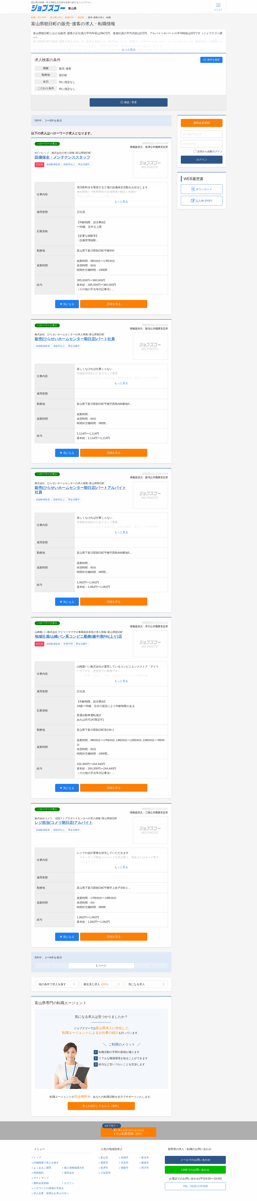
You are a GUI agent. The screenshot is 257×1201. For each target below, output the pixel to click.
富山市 (104, 1157)
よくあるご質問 (42, 1167)
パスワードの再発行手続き (49, 1188)
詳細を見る (114, 303)
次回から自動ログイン (208, 151)
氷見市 (124, 1162)
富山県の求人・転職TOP (62, 17)
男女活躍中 (84, 164)
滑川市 (145, 1167)
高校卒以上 (69, 164)
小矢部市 (106, 1173)
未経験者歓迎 (53, 164)
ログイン (201, 159)
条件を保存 (211, 59)
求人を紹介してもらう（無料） (101, 1105)
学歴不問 (68, 644)
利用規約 (39, 1173)
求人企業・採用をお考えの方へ (51, 1193)
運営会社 (69, 1173)
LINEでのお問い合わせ (195, 1169)
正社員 (39, 164)
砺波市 (145, 1162)
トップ (37, 1157)
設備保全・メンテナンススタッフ (62, 157)
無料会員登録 (201, 122)
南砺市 (124, 1167)
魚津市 (104, 1167)
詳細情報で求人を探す (46, 1162)
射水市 (145, 1157)
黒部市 (104, 1162)
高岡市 (124, 1157)
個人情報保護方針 (74, 1167)
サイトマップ (41, 1178)
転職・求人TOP (38, 17)
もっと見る (128, 49)
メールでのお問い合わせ (195, 1159)
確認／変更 (128, 102)
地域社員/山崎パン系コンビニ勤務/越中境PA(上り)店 (78, 636)
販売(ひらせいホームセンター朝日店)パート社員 (75, 339)
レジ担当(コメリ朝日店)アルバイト (64, 822)
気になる (67, 304)
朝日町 (81, 17)
